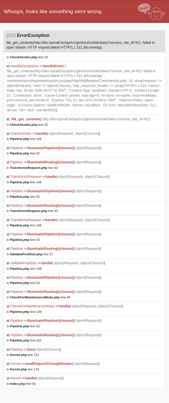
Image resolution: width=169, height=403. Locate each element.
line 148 (25, 139)
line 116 (24, 369)
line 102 (25, 340)
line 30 (34, 168)
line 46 (40, 297)
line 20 (29, 57)
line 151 (24, 355)
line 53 (25, 153)
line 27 (31, 254)
